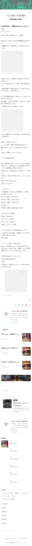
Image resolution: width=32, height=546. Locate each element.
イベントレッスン (7, 493)
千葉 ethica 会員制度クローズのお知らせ (13, 334)
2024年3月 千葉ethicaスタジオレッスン (12, 362)
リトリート (5, 496)
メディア (24, 493)
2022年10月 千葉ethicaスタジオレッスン (19, 480)
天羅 (17, 493)
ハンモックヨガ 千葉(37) (6, 295)
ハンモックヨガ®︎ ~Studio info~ (16, 17)
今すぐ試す (21, 7)
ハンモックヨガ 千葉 (8, 499)
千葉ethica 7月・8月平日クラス (9, 348)
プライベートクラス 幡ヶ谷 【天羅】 (19, 449)
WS (13, 496)
